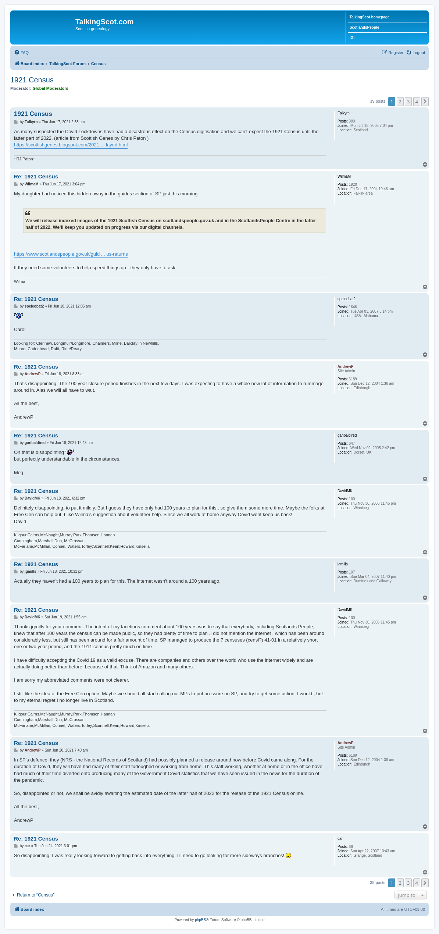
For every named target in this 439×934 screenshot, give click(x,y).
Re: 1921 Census (36, 176)
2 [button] (400, 101)
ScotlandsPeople (364, 27)
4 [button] (416, 101)
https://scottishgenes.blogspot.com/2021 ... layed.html (71, 145)
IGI (352, 38)
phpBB (200, 920)
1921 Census (32, 80)
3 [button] (408, 101)
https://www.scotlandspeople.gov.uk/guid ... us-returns (71, 254)
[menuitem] (21, 52)
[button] (425, 101)
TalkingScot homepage (370, 17)
